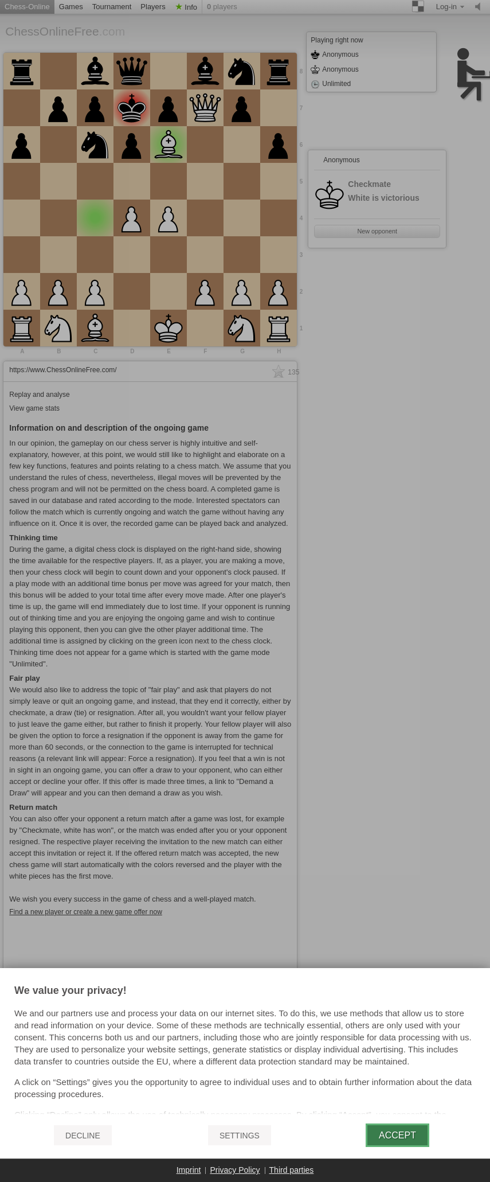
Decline (82, 1135)
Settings (239, 1135)
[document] (245, 1050)
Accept (397, 1135)
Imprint (189, 1170)
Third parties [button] (291, 1170)
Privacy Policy (235, 1170)
